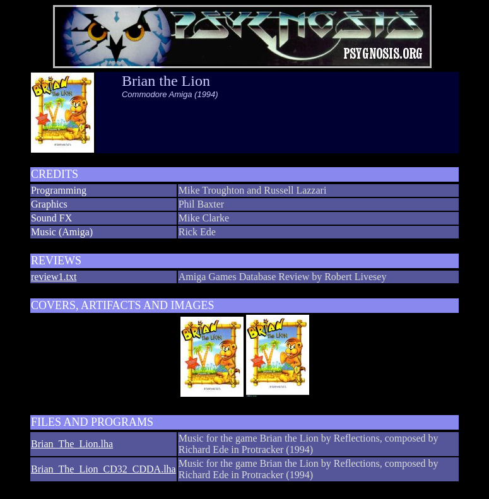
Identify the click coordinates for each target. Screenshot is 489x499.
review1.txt (53, 276)
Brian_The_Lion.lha (72, 443)
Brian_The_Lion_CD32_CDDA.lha (103, 469)
